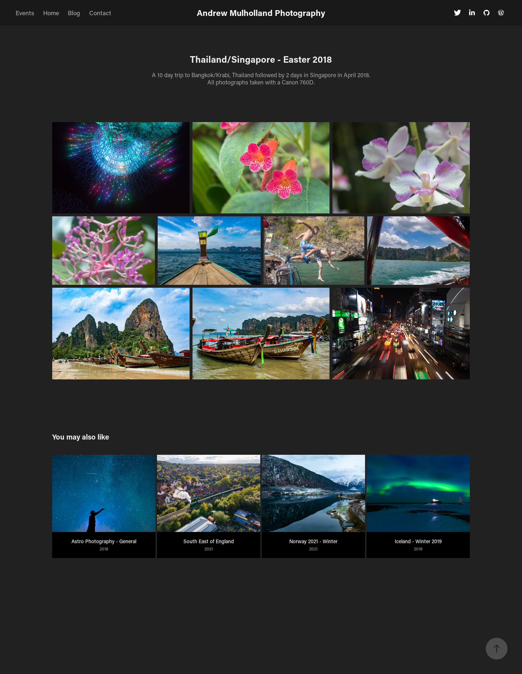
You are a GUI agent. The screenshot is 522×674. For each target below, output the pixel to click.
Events (25, 13)
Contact (100, 13)
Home (51, 13)
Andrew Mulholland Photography (261, 12)
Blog (74, 13)
